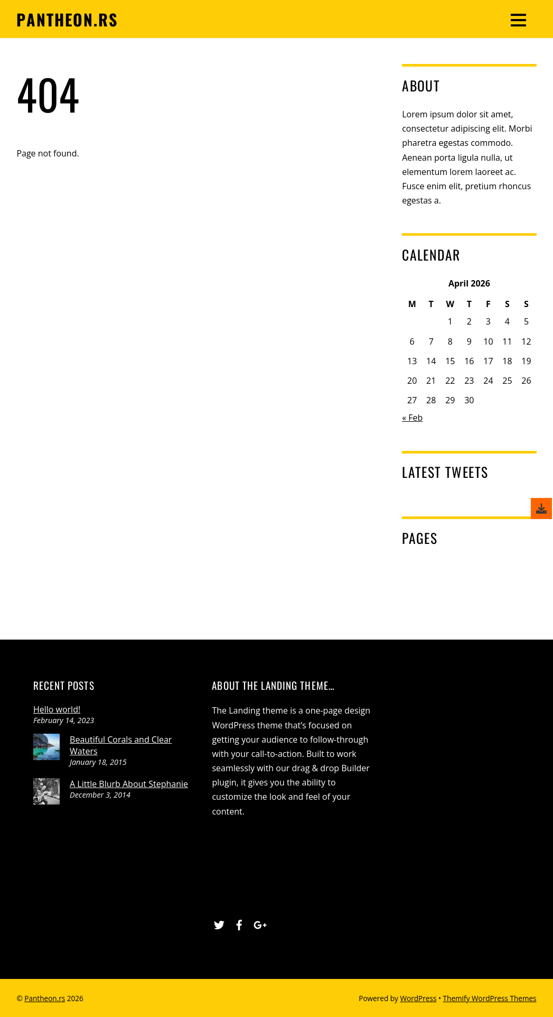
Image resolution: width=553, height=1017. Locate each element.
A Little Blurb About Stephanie (129, 784)
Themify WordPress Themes (490, 998)
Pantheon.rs (44, 998)
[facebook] (239, 923)
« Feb (412, 417)
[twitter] (219, 923)
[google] (258, 923)
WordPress (418, 998)
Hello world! (56, 709)
